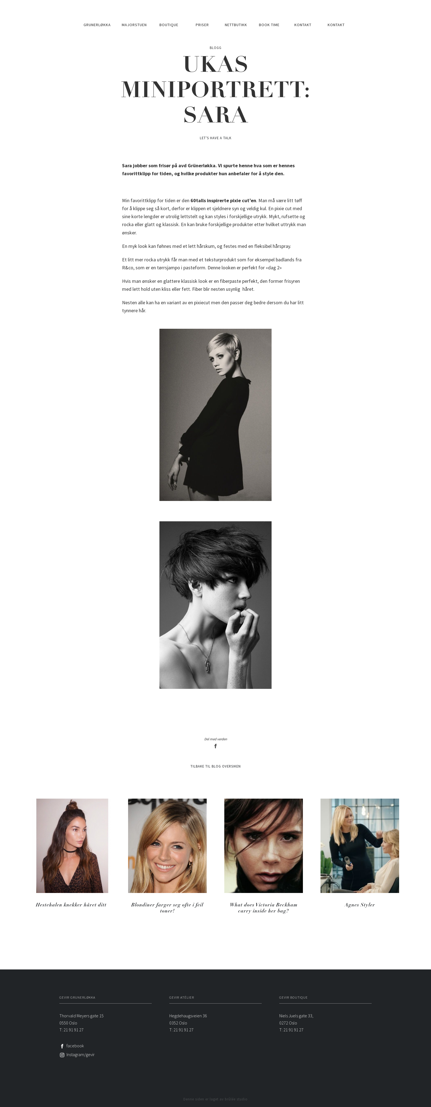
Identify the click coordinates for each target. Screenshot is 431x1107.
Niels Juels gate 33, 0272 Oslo (296, 1019)
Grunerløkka (97, 24)
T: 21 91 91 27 (71, 1029)
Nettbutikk (236, 24)
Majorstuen (134, 24)
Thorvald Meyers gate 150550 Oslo (81, 1019)
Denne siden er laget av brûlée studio (215, 1099)
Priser (202, 24)
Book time (269, 24)
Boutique (168, 24)
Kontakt (302, 24)
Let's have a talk (215, 138)
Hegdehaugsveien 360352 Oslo (188, 1019)
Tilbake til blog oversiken (215, 766)
